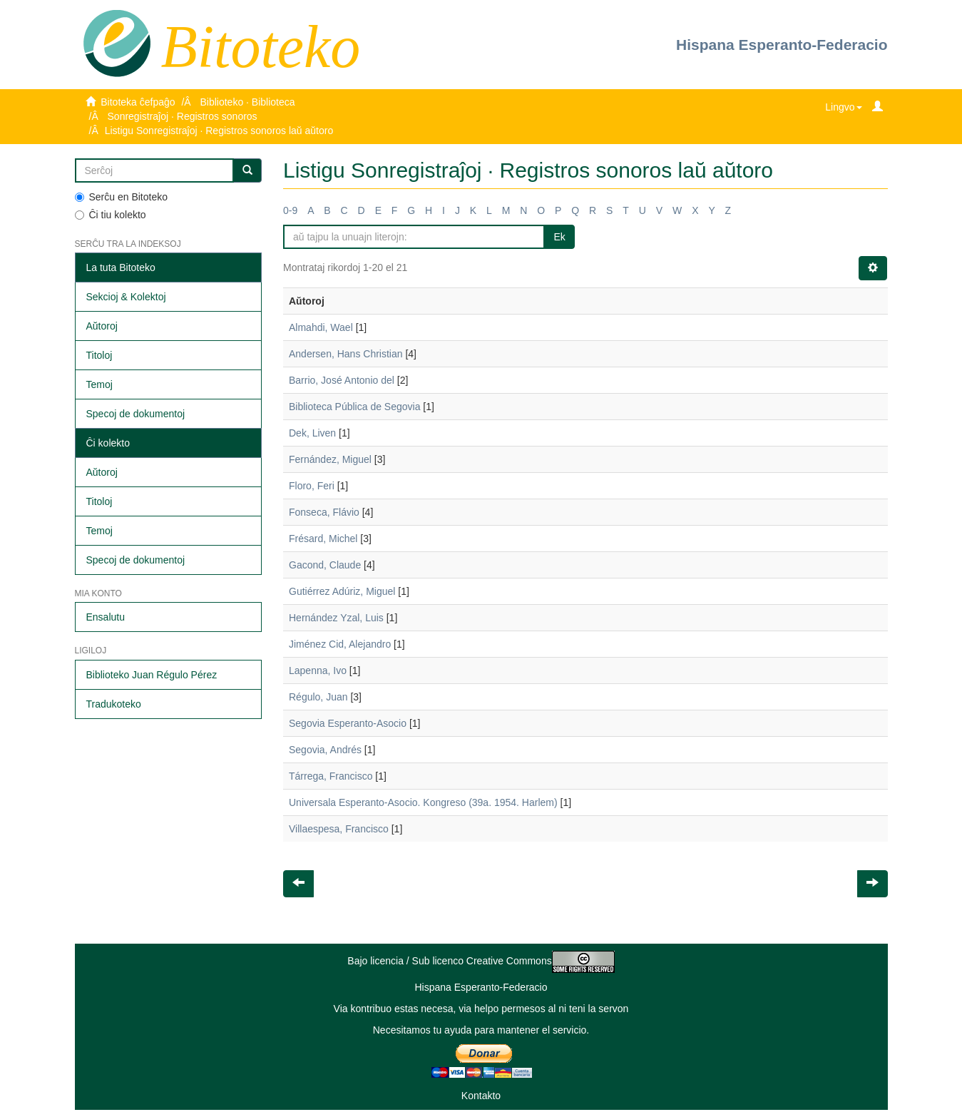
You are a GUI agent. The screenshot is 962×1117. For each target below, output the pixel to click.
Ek (559, 237)
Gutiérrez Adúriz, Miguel (342, 591)
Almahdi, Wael (321, 327)
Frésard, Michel (323, 538)
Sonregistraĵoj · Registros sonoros (182, 116)
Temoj (99, 384)
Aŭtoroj (102, 326)
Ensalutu (105, 617)
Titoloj (99, 355)
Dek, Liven (312, 433)
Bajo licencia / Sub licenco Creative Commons (480, 960)
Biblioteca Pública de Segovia (354, 406)
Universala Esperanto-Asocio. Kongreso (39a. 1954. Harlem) (423, 802)
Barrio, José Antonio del (341, 380)
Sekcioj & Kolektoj (126, 296)
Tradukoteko (113, 704)
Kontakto (481, 1095)
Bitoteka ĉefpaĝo (138, 102)
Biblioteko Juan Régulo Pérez (152, 674)
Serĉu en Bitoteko (121, 197)
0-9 (290, 210)
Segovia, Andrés (325, 749)
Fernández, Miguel (330, 459)
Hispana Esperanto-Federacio (781, 44)
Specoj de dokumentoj (135, 413)
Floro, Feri (311, 485)
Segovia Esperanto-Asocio (347, 723)
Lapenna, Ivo (318, 670)
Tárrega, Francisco (330, 776)
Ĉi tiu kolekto (110, 214)
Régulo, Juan (318, 697)
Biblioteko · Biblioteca (247, 102)
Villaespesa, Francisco (339, 829)
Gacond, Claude (325, 565)
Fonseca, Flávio (324, 512)
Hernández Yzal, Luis (336, 617)
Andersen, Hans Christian (346, 353)
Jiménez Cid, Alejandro (340, 644)
